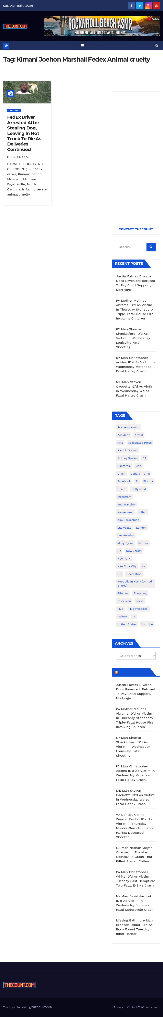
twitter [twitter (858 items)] (122, 616)
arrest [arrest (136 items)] (139, 435)
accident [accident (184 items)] (123, 435)
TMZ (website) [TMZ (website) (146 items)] (138, 608)
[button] (156, 46)
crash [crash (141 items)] (121, 473)
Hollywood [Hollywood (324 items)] (139, 489)
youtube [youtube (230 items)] (147, 624)
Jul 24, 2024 (20, 157)
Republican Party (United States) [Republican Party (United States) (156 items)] (134, 583)
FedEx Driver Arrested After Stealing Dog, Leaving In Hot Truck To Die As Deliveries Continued (24, 133)
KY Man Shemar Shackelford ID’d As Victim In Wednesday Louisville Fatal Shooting (133, 338)
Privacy (118, 1007)
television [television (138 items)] (124, 601)
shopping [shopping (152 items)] (140, 593)
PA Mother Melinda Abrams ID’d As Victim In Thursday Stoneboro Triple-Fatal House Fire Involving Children (134, 309)
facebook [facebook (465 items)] (124, 481)
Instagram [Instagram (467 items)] (124, 496)
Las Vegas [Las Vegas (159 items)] (124, 527)
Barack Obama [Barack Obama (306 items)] (127, 450)
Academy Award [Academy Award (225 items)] (128, 427)
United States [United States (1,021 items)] (127, 624)
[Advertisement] (136, 155)
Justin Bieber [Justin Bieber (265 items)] (126, 504)
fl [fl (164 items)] (137, 481)
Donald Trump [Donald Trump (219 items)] (140, 473)
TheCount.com (133, 672)
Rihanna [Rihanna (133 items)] (123, 593)
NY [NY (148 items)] (143, 566)
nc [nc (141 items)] (119, 550)
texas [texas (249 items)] (139, 601)
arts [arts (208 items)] (120, 442)
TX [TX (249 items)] (133, 616)
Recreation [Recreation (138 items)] (134, 574)
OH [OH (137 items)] (119, 574)
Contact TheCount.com (142, 1007)
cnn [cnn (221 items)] (138, 465)
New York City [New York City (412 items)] (127, 566)
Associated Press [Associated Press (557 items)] (140, 442)
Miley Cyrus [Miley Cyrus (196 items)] (125, 543)
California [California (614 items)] (124, 465)
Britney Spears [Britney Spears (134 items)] (127, 458)
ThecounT (14, 110)
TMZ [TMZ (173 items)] (120, 608)
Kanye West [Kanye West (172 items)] (125, 512)
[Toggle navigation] (82, 46)
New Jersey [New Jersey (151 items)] (134, 550)
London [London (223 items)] (141, 527)
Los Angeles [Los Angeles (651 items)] (125, 535)
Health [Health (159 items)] (122, 489)
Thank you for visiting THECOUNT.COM (27, 1007)
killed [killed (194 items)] (142, 512)
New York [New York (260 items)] (123, 558)
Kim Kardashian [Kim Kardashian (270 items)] (128, 520)
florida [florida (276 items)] (148, 481)
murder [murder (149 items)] (143, 543)
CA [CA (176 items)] (144, 458)
